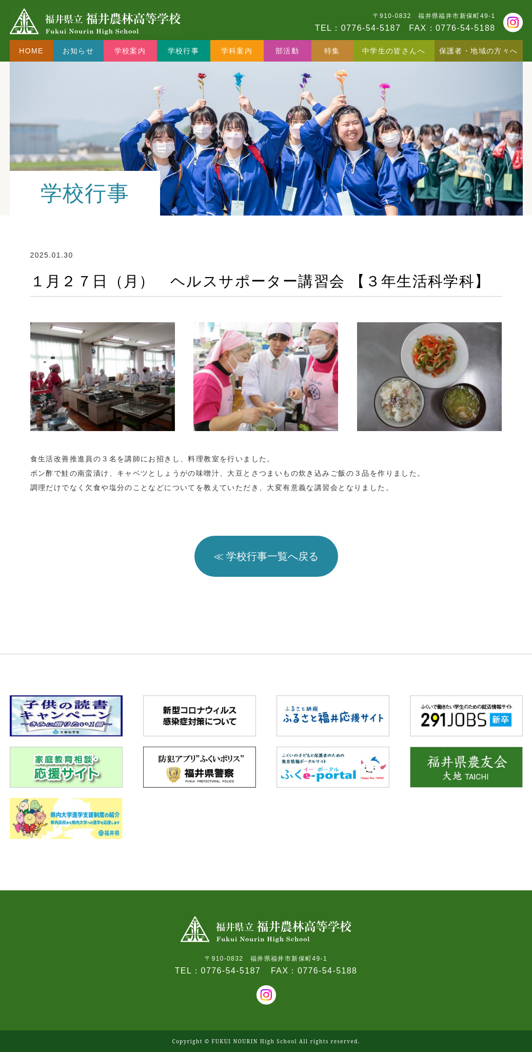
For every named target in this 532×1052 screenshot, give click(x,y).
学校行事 (184, 51)
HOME (31, 51)
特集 (332, 51)
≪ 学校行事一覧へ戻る (266, 556)
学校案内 (130, 51)
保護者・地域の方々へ (478, 51)
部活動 (287, 51)
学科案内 (237, 51)
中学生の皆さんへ (393, 51)
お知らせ (78, 51)
